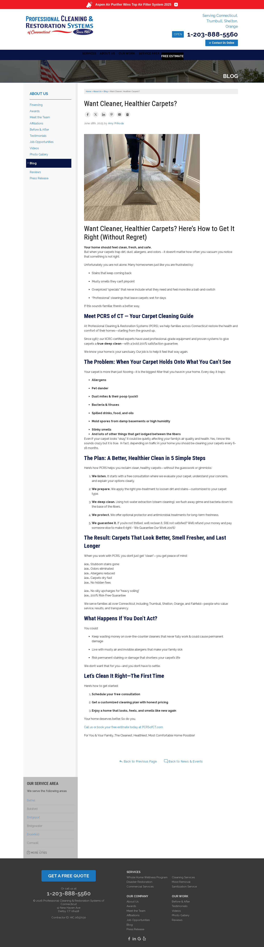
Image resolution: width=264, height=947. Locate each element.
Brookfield (33, 833)
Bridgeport (33, 816)
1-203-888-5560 (205, 34)
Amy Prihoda (116, 122)
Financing (36, 104)
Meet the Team (40, 116)
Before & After (39, 128)
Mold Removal (181, 881)
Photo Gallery (39, 153)
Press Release (39, 177)
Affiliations (36, 122)
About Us (39, 93)
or (221, 43)
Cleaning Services (183, 876)
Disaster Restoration (139, 881)
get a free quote (68, 875)
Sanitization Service (184, 885)
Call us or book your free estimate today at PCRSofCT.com (123, 726)
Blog (33, 162)
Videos (34, 147)
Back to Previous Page (138, 760)
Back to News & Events (183, 760)
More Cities (39, 851)
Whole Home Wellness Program (147, 876)
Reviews (35, 171)
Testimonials (38, 135)
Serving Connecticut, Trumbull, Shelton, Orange (220, 21)
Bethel (31, 799)
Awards (35, 110)
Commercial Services (140, 885)
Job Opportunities (42, 141)
